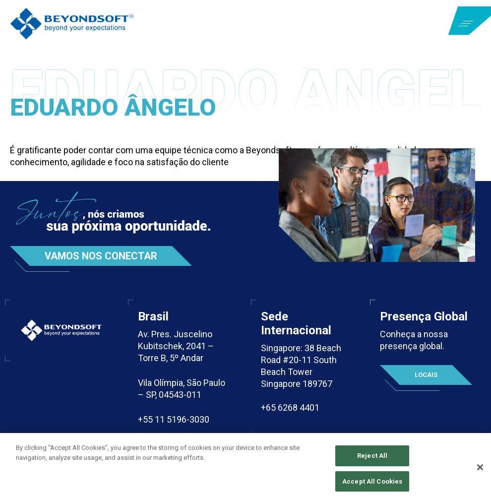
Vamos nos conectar (101, 256)
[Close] (480, 470)
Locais (426, 374)
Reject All (372, 458)
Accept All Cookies (372, 484)
